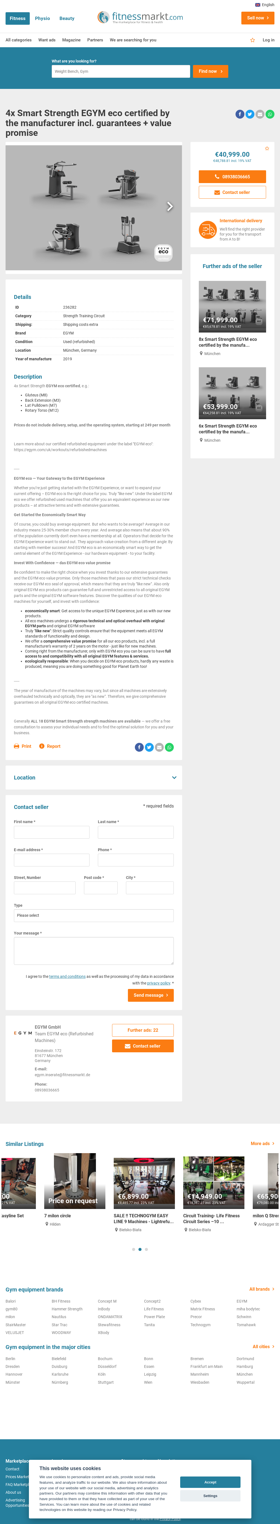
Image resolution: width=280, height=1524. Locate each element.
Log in (268, 40)
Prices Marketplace (22, 1477)
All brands (259, 1289)
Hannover (14, 1374)
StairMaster (16, 1325)
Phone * (105, 850)
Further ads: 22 (143, 1030)
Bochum (105, 1358)
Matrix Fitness (202, 1309)
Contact (12, 1469)
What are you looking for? (74, 61)
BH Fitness (61, 1301)
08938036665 (232, 177)
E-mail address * (28, 850)
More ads (260, 1143)
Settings (210, 1496)
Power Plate (154, 1317)
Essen (149, 1366)
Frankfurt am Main (206, 1366)
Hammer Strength (67, 1309)
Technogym (200, 1325)
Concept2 (152, 1301)
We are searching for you (133, 40)
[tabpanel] (36, 1190)
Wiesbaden (199, 1382)
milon (10, 1317)
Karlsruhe (60, 1374)
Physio (42, 18)
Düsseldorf (107, 1366)
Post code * (94, 877)
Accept (210, 1482)
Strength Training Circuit (84, 316)
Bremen (197, 1358)
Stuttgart (106, 1382)
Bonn (148, 1358)
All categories (19, 40)
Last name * (108, 822)
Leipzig (150, 1374)
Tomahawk (246, 1325)
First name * (24, 822)
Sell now (255, 18)
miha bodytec (248, 1309)
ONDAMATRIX (110, 1317)
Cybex (195, 1301)
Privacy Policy (170, 1519)
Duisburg (59, 1366)
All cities (261, 1346)
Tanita (149, 1325)
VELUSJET (15, 1332)
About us (13, 1492)
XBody (103, 1332)
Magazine (71, 40)
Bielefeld (59, 1358)
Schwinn (244, 1317)
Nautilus (59, 1317)
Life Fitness (154, 1309)
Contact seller (142, 1046)
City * (130, 877)
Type (18, 905)
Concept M (107, 1301)
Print (22, 746)
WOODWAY (61, 1332)
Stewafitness (109, 1325)
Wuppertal (245, 1382)
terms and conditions (67, 976)
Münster (13, 1382)
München (245, 1374)
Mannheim (199, 1374)
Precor (196, 1317)
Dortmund (245, 1358)
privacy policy (158, 983)
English (264, 5)
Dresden (13, 1366)
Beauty (67, 18)
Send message (148, 995)
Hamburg (245, 1366)
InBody (104, 1309)
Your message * (28, 933)
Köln (102, 1374)
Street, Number (27, 877)
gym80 (12, 1309)
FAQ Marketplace (20, 1484)
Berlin (10, 1358)
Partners (95, 40)
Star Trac (59, 1325)
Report (49, 746)
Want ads (47, 40)
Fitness (18, 18)
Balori (11, 1301)
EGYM (68, 333)
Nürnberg (60, 1382)
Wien (148, 1382)
